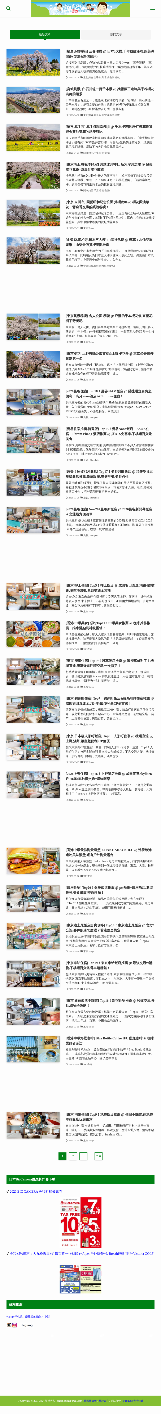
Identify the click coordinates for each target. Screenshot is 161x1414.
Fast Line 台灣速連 (133, 1399)
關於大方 (104, 1399)
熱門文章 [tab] (116, 34)
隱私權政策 (90, 1399)
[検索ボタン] (8, 8)
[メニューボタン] (152, 8)
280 (98, 1156)
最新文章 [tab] (45, 34)
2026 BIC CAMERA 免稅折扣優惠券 (36, 1191)
